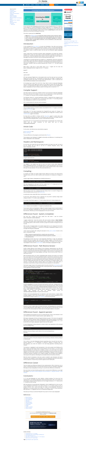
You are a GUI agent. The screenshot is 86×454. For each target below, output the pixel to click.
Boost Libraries (36, 46)
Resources (37, 4)
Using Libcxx (46, 115)
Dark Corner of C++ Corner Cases (32, 439)
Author (32, 4)
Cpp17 (32, 440)
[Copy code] (61, 150)
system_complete (52, 231)
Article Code (12, 12)
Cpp (26, 440)
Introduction (12, 10)
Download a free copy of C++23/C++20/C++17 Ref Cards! (43, 417)
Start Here (28, 4)
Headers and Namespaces (14, 13)
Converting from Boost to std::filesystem (43, 10)
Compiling (11, 14)
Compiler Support (13, 11)
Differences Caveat (13, 22)
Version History (40, 242)
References (13, 24)
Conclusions (12, 23)
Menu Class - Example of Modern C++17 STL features (35, 437)
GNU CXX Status (29, 108)
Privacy (47, 4)
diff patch (48, 134)
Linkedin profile (33, 35)
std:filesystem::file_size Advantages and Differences (35, 435)
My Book (56, 4)
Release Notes (42, 192)
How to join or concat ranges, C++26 (70, 41)
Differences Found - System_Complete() (13, 16)
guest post (36, 440)
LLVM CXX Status (27, 113)
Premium (51, 4)
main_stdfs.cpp (27, 132)
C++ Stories (43, 1)
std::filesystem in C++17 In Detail (31, 434)
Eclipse (25, 206)
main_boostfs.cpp (27, 131)
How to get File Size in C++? (30, 436)
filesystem (29, 440)
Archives (42, 4)
